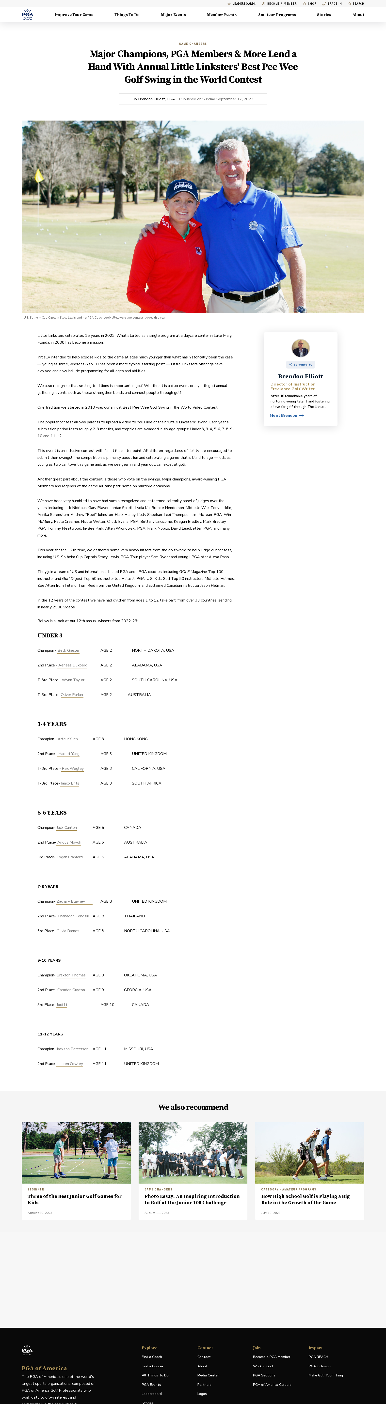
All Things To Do (155, 1375)
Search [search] (356, 4)
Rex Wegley (72, 768)
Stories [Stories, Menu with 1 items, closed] (324, 14)
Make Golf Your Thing (326, 1375)
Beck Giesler (68, 650)
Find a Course (152, 1366)
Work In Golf (263, 1366)
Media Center (208, 1375)
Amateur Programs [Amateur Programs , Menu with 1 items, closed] (277, 14)
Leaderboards (241, 3)
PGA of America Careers (272, 1385)
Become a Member (279, 3)
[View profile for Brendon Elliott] (287, 415)
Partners (204, 1384)
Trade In (332, 3)
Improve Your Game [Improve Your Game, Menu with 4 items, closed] (74, 14)
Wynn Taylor (72, 680)
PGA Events (151, 1384)
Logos (202, 1393)
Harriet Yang (68, 753)
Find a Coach (152, 1357)
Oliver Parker (72, 694)
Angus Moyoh (68, 842)
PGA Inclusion (320, 1366)
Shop (309, 3)
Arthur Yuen (67, 739)
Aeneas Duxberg (72, 665)
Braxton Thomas (71, 975)
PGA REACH (318, 1357)
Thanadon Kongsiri (72, 916)
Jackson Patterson (72, 1049)
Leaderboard (152, 1393)
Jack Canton (66, 827)
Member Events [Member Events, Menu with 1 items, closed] (222, 14)
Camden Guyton (70, 990)
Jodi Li (61, 1004)
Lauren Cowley (69, 1063)
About (202, 1366)
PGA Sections (264, 1375)
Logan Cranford (70, 857)
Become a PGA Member (271, 1357)
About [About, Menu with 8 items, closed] (358, 14)
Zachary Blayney (74, 901)
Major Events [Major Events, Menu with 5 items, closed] (173, 14)
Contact (204, 1357)
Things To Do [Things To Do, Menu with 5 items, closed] (127, 14)
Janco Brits (69, 783)
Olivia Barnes (67, 931)
